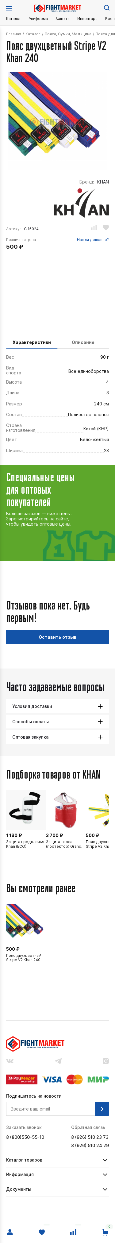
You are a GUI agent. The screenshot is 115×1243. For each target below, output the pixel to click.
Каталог (13, 19)
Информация (20, 1174)
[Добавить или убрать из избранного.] (106, 228)
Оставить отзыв (58, 637)
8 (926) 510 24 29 (90, 1145)
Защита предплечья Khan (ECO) (25, 844)
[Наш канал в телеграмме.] (58, 1061)
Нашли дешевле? (93, 240)
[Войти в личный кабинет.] (9, 1232)
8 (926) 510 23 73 (90, 1137)
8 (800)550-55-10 (25, 1137)
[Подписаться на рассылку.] (102, 1109)
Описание (83, 342)
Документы (18, 1189)
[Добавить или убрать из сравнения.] (94, 228)
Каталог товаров (24, 1159)
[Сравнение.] (73, 1232)
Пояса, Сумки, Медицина (68, 34)
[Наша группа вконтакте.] (9, 1061)
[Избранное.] (41, 1232)
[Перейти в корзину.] (105, 1232)
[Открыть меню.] (9, 8)
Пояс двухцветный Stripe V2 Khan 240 (23, 957)
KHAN (103, 182)
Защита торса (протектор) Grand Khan (63, 844)
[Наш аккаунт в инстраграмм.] (106, 1061)
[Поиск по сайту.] (106, 7)
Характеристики (32, 342)
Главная (13, 34)
